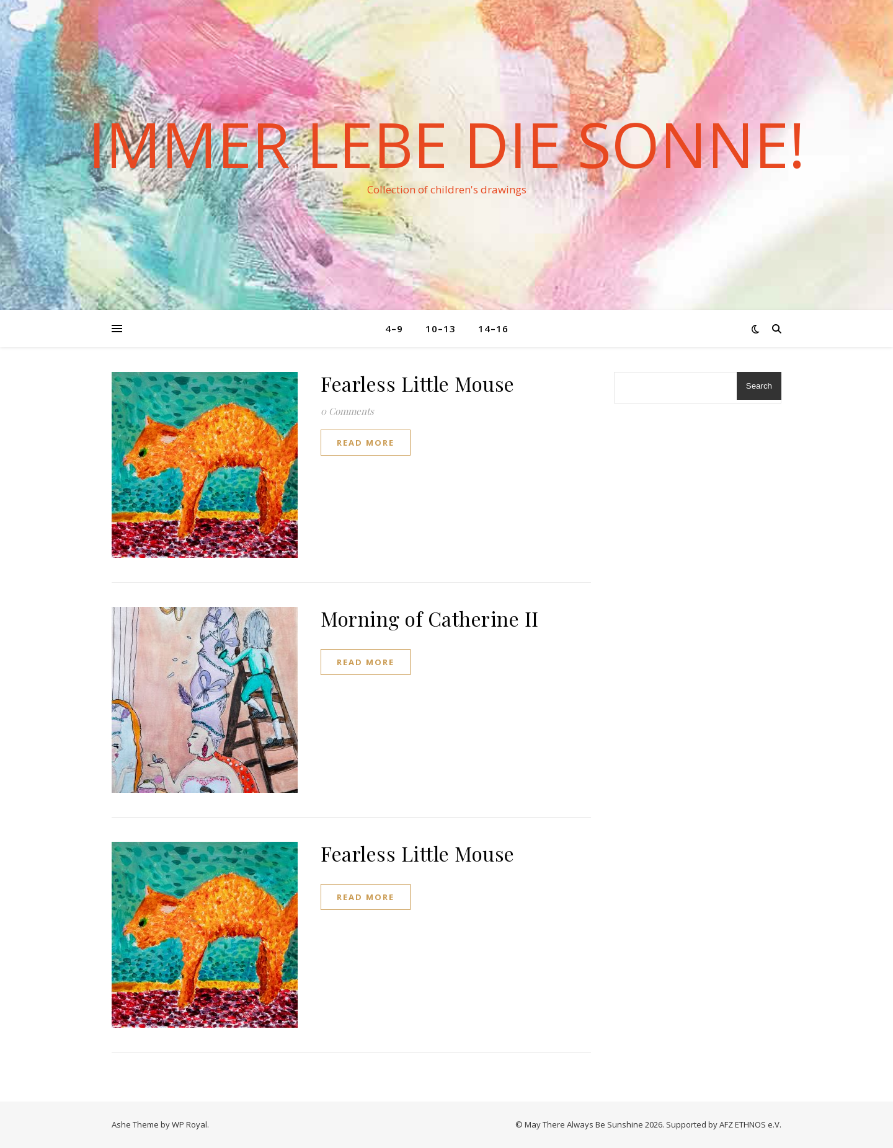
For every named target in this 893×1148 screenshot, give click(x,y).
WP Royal (189, 1124)
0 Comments (347, 411)
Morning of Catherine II (430, 618)
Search (759, 386)
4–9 (394, 328)
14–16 (493, 328)
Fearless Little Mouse (418, 383)
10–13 (440, 328)
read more (365, 442)
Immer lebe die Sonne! (446, 144)
